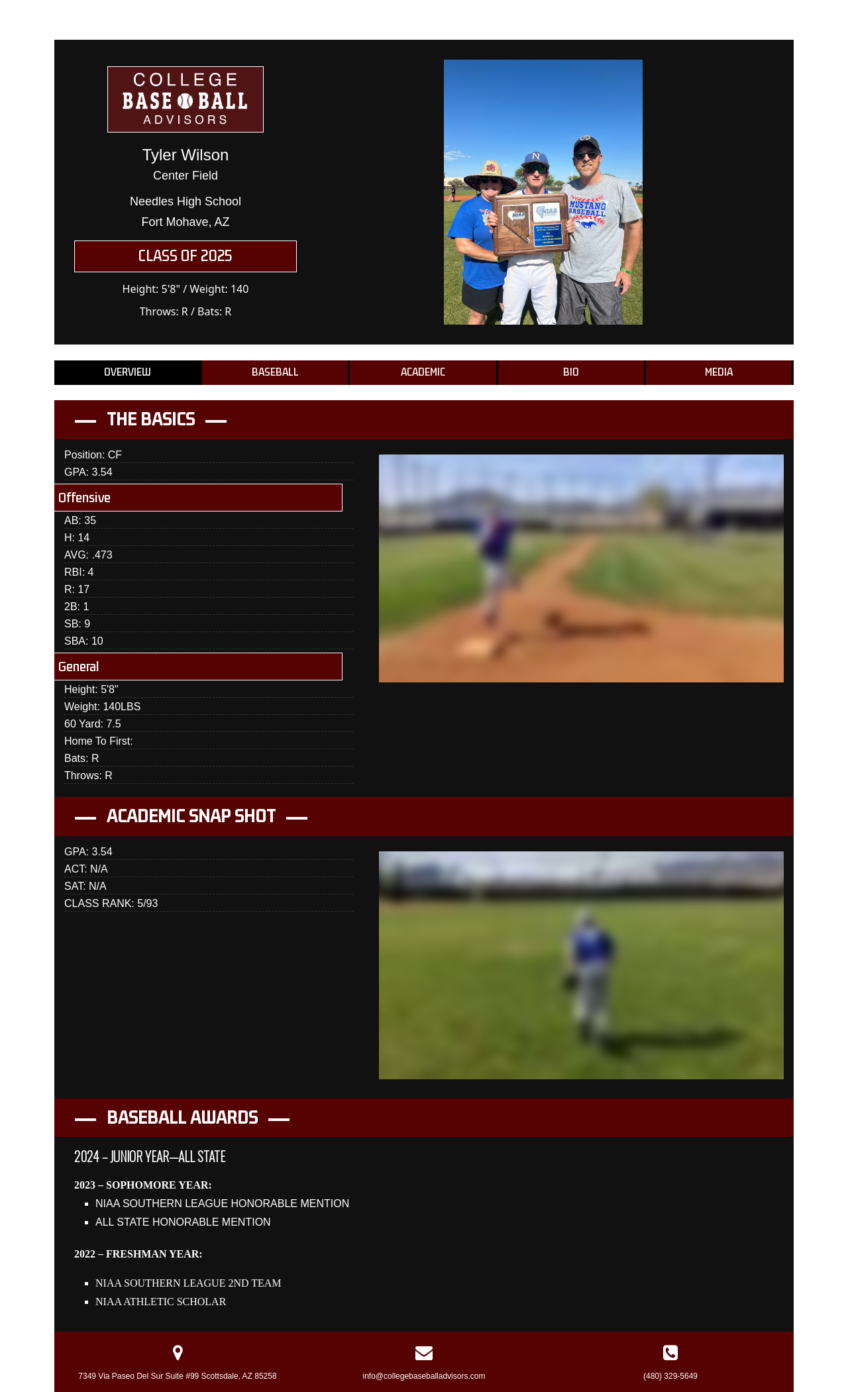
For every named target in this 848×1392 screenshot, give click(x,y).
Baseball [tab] (275, 372)
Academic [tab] (423, 372)
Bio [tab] (571, 372)
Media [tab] (719, 372)
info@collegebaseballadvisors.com (424, 1376)
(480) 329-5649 (670, 1376)
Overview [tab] (127, 372)
